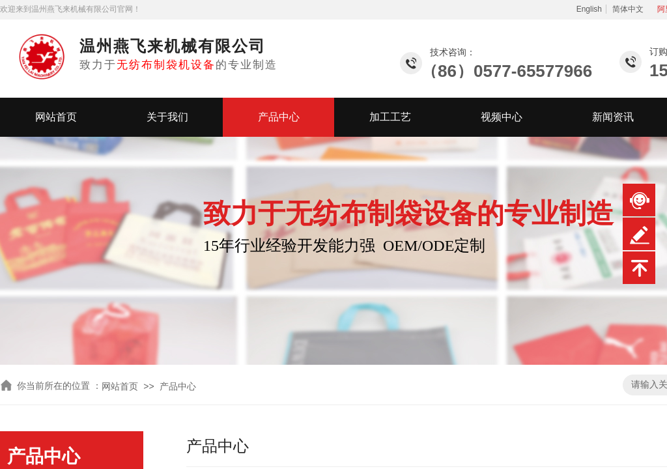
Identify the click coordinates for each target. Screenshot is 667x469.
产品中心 (279, 116)
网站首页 (56, 116)
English (589, 9)
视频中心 (501, 116)
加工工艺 (390, 116)
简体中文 (628, 9)
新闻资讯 (613, 116)
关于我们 (167, 116)
